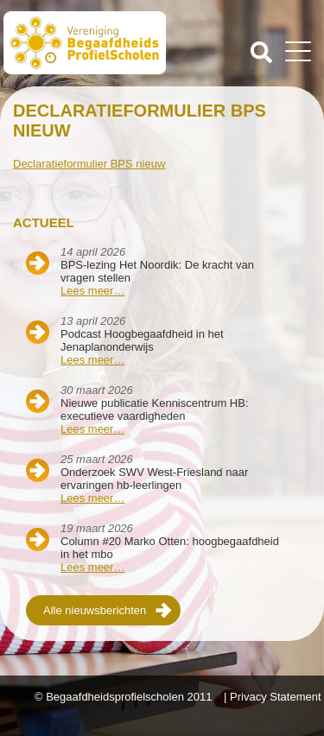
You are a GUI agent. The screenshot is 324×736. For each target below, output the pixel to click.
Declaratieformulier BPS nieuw (89, 163)
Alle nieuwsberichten (94, 610)
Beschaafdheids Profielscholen (84, 45)
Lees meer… (92, 290)
